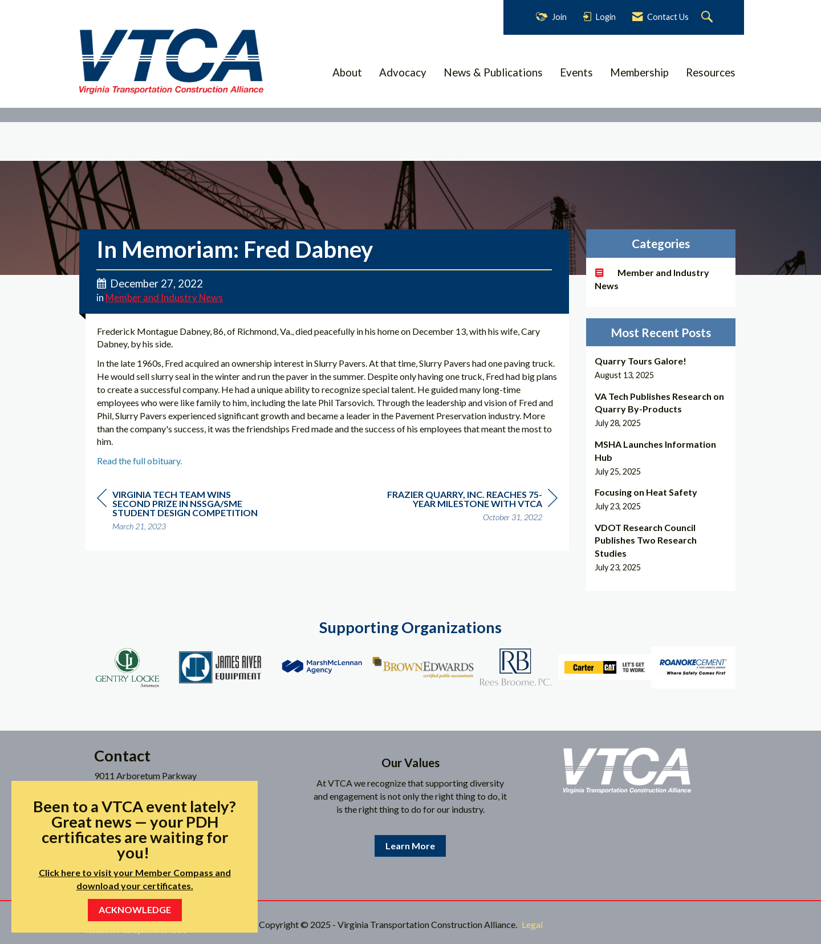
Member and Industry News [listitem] (652, 279)
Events (576, 72)
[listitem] (661, 368)
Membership (639, 72)
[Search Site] (708, 17)
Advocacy (402, 72)
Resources (710, 72)
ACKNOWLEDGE (135, 909)
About (347, 72)
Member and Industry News (164, 297)
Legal (532, 924)
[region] (472, 507)
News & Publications (493, 72)
